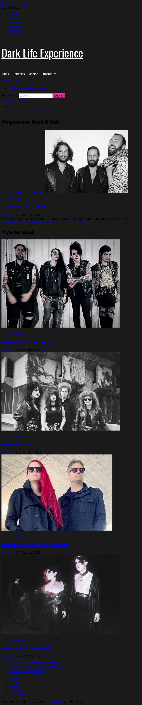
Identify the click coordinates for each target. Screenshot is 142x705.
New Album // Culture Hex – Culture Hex (30, 341)
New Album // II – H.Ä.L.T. (19, 444)
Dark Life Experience (42, 52)
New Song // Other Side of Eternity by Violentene (35, 544)
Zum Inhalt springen (15, 3)
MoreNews (55, 701)
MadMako (8, 215)
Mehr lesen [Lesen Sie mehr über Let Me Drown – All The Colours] (45, 223)
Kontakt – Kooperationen (26, 671)
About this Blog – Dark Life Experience (29, 88)
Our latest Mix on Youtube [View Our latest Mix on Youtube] (15, 100)
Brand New (16, 199)
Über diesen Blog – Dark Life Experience (36, 667)
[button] (9, 81)
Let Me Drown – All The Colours (22, 192)
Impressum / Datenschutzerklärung (33, 663)
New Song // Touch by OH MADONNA (26, 647)
